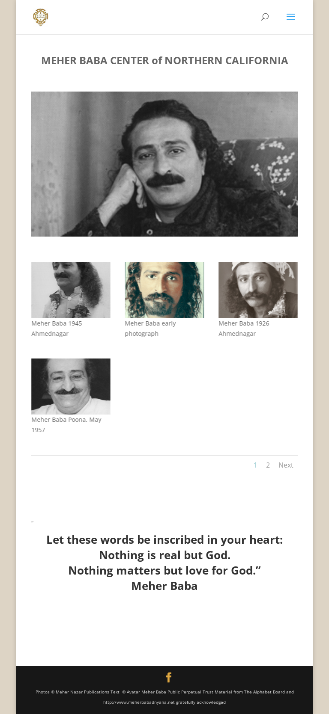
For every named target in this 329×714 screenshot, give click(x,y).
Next (285, 465)
